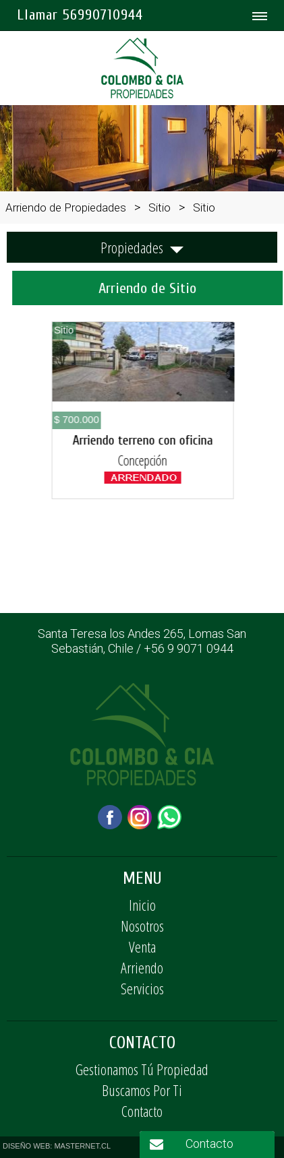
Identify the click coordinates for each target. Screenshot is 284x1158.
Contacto (142, 1111)
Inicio (142, 905)
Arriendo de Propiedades (65, 207)
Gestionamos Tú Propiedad (142, 1069)
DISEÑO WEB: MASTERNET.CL (57, 1146)
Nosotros (142, 925)
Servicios (142, 988)
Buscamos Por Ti (142, 1090)
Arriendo (142, 967)
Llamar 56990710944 (80, 15)
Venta (142, 946)
